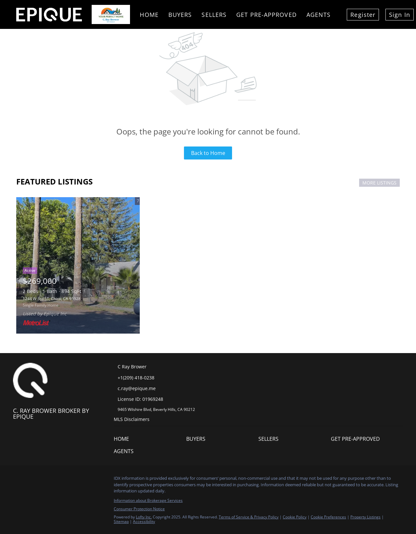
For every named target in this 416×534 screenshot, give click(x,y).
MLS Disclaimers (132, 419)
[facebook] (18, 480)
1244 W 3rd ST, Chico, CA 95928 (52, 298)
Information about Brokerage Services (148, 500)
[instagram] (57, 480)
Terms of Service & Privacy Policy (249, 517)
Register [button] (362, 15)
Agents (318, 15)
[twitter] (44, 480)
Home (149, 15)
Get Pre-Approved (266, 15)
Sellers (214, 15)
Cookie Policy (294, 517)
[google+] (83, 480)
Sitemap (121, 521)
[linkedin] (31, 480)
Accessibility (144, 521)
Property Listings (365, 517)
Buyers (180, 15)
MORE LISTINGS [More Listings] (379, 183)
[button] (123, 440)
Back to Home (208, 153)
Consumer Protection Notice (139, 509)
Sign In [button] (399, 15)
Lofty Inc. (144, 517)
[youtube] (70, 480)
